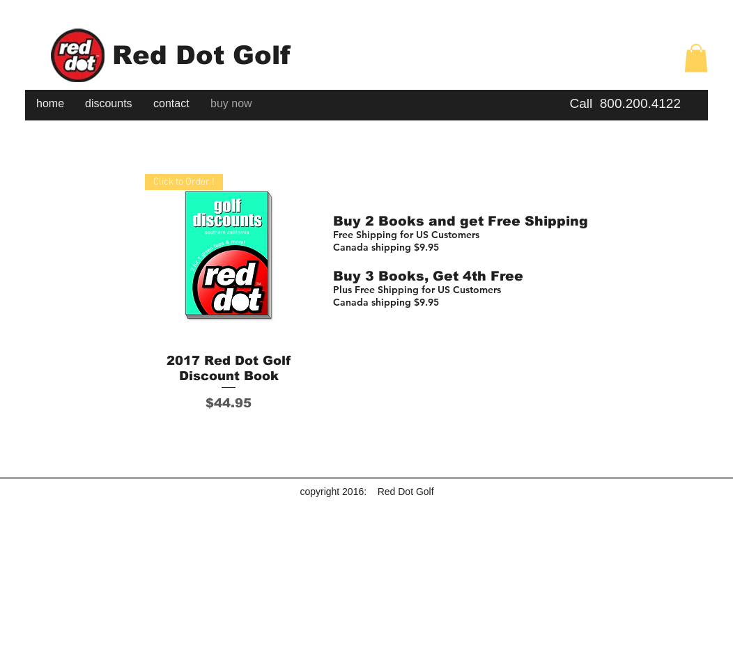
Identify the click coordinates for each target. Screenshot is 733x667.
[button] (696, 58)
